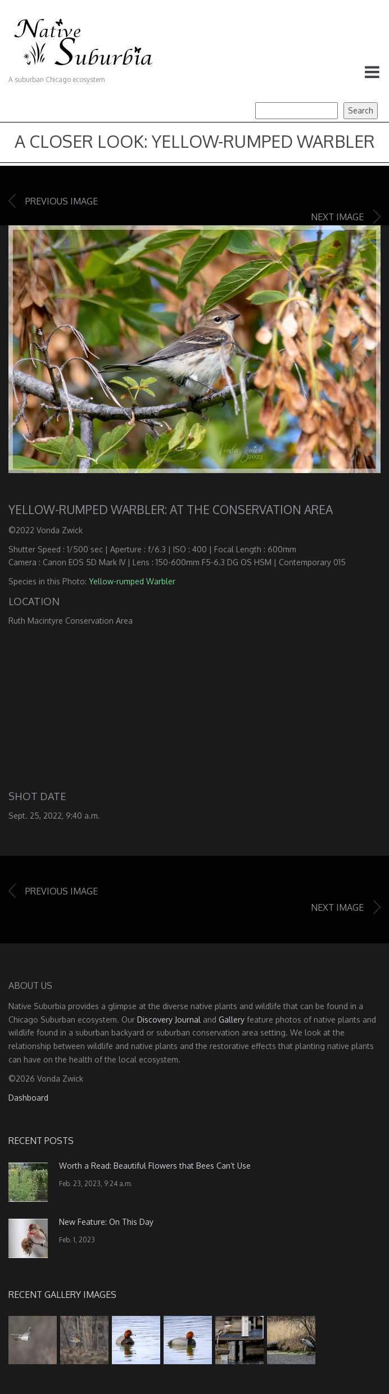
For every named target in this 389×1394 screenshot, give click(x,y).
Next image (337, 217)
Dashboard (28, 1097)
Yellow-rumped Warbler (132, 581)
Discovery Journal (169, 1019)
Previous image (61, 201)
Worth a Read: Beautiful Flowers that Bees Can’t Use (155, 1165)
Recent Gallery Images (62, 1294)
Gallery (232, 1019)
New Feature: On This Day (106, 1222)
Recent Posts (41, 1140)
